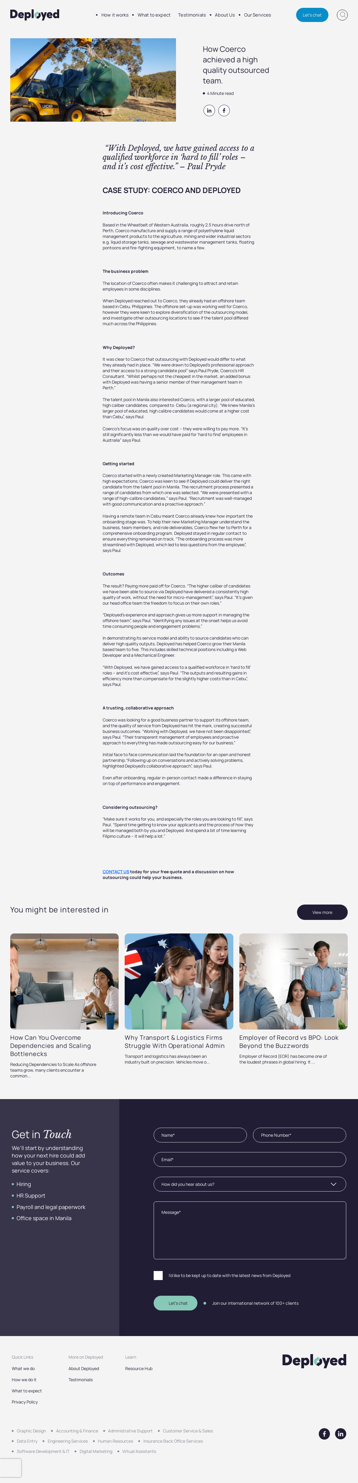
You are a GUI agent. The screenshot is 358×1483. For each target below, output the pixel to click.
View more (322, 912)
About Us (207, 14)
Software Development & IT (43, 1451)
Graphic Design (31, 1431)
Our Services (235, 14)
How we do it (24, 1379)
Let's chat (312, 15)
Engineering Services (68, 1441)
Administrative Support (130, 1431)
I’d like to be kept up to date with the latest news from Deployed (229, 1275)
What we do (23, 1368)
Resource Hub (138, 1368)
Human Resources (115, 1441)
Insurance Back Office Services (173, 1441)
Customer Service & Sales (188, 1431)
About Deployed (84, 1368)
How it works (112, 14)
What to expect (146, 14)
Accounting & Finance (77, 1431)
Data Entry (27, 1441)
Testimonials (178, 14)
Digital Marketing (96, 1451)
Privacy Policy (25, 1402)
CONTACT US (116, 871)
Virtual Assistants (139, 1451)
